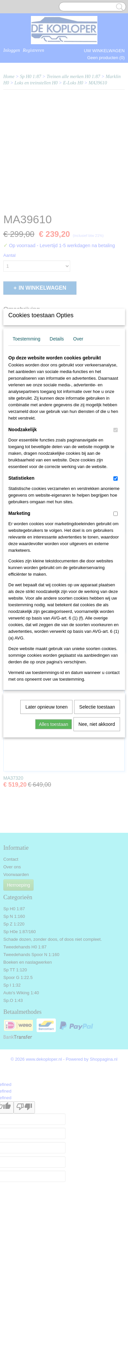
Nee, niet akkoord (96, 817)
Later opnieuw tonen (46, 800)
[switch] (115, 523)
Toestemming (26, 432)
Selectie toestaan (97, 800)
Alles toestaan (53, 817)
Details (57, 432)
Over (78, 432)
